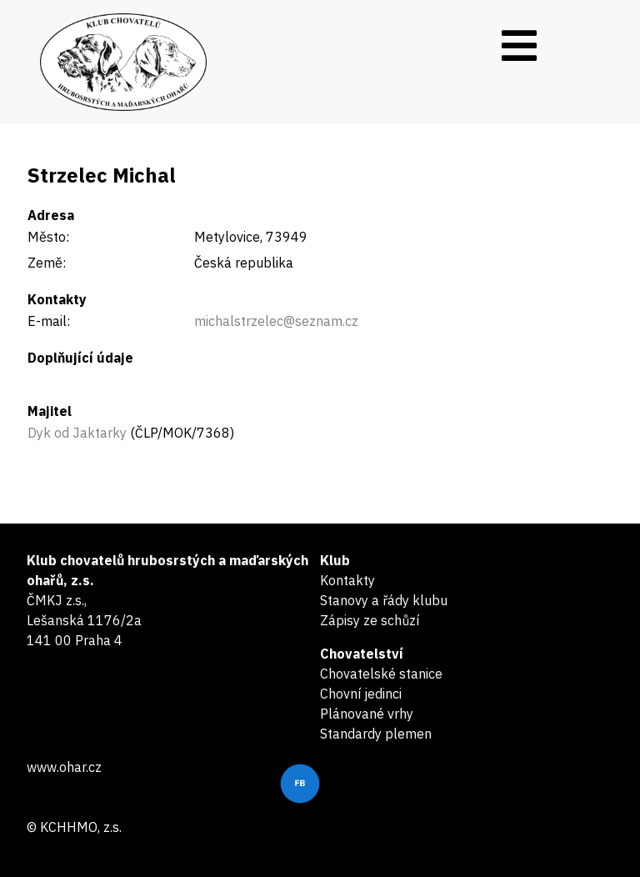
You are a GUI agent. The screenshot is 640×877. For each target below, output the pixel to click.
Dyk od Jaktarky (77, 432)
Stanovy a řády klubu (384, 600)
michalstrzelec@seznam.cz (276, 321)
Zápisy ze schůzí (369, 620)
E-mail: (49, 321)
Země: (47, 262)
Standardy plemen (376, 733)
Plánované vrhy (366, 713)
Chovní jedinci (361, 693)
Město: (48, 236)
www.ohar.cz (64, 767)
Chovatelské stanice (381, 673)
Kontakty (347, 580)
